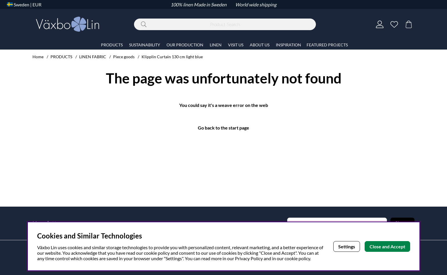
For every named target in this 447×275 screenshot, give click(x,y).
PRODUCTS (61, 56)
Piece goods (124, 56)
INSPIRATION (288, 44)
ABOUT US (259, 44)
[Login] (380, 24)
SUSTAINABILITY (144, 44)
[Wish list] (394, 24)
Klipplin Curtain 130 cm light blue (172, 56)
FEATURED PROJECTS (327, 44)
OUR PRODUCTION (185, 44)
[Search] (225, 24)
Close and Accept (387, 246)
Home (38, 56)
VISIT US (235, 44)
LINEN (216, 44)
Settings (346, 246)
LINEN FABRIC (92, 56)
